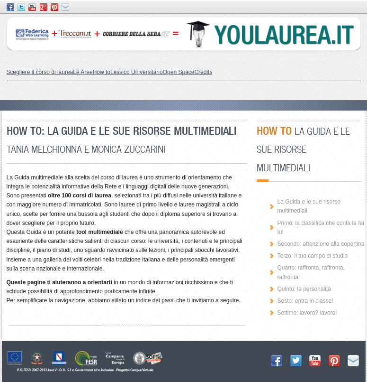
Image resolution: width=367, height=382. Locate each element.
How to (101, 72)
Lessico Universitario (136, 72)
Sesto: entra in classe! (305, 301)
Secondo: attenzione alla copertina (321, 244)
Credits (203, 72)
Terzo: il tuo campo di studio (312, 255)
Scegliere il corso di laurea (40, 72)
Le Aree (82, 72)
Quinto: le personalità (304, 289)
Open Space (179, 72)
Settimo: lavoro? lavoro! (307, 312)
